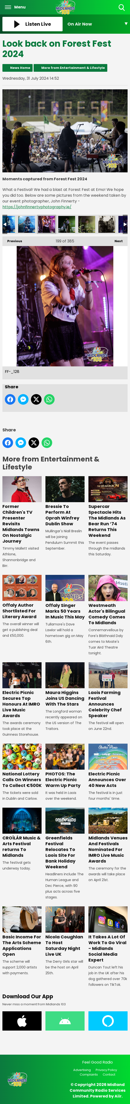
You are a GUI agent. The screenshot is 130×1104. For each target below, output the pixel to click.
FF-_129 (66, 224)
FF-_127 (26, 224)
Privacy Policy (106, 1070)
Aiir (118, 1096)
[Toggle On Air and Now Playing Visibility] (97, 24)
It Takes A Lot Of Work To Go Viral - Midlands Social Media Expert (108, 935)
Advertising (82, 1070)
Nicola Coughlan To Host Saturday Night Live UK (65, 932)
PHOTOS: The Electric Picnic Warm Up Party (65, 766)
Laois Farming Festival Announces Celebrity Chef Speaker (108, 690)
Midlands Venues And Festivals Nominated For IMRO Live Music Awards (108, 836)
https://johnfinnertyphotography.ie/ (37, 207)
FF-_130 (86, 224)
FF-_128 (46, 224)
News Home (20, 67)
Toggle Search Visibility (122, 8)
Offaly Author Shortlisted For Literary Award (22, 597)
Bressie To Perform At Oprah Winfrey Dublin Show (65, 501)
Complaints (89, 1074)
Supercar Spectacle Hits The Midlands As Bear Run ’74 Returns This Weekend (108, 507)
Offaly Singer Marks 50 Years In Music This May (65, 597)
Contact (109, 1074)
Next (116, 240)
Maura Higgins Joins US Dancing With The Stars (65, 684)
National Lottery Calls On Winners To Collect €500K (22, 766)
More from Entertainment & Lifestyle (73, 67)
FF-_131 (106, 224)
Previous (12, 240)
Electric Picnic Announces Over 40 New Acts (108, 766)
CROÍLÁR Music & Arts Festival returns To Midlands (22, 833)
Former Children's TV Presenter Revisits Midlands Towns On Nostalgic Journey (22, 510)
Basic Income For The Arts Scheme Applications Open (22, 932)
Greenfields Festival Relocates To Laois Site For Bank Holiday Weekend (65, 839)
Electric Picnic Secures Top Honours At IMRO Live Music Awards (22, 690)
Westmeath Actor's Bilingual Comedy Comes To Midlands (108, 600)
